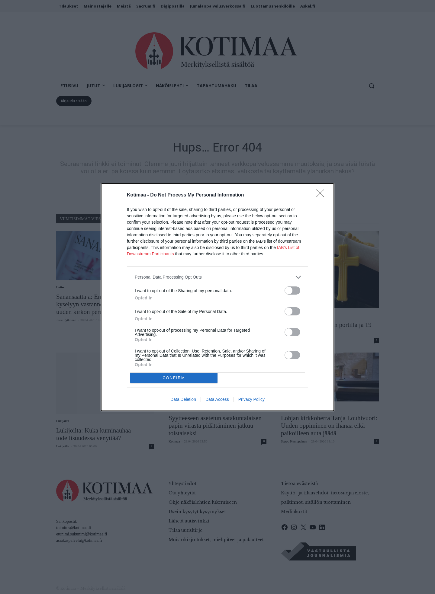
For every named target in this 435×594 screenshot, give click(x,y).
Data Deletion (183, 399)
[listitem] (217, 277)
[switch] (292, 290)
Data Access (217, 399)
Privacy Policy (251, 399)
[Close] (322, 195)
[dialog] (217, 297)
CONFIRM (174, 377)
